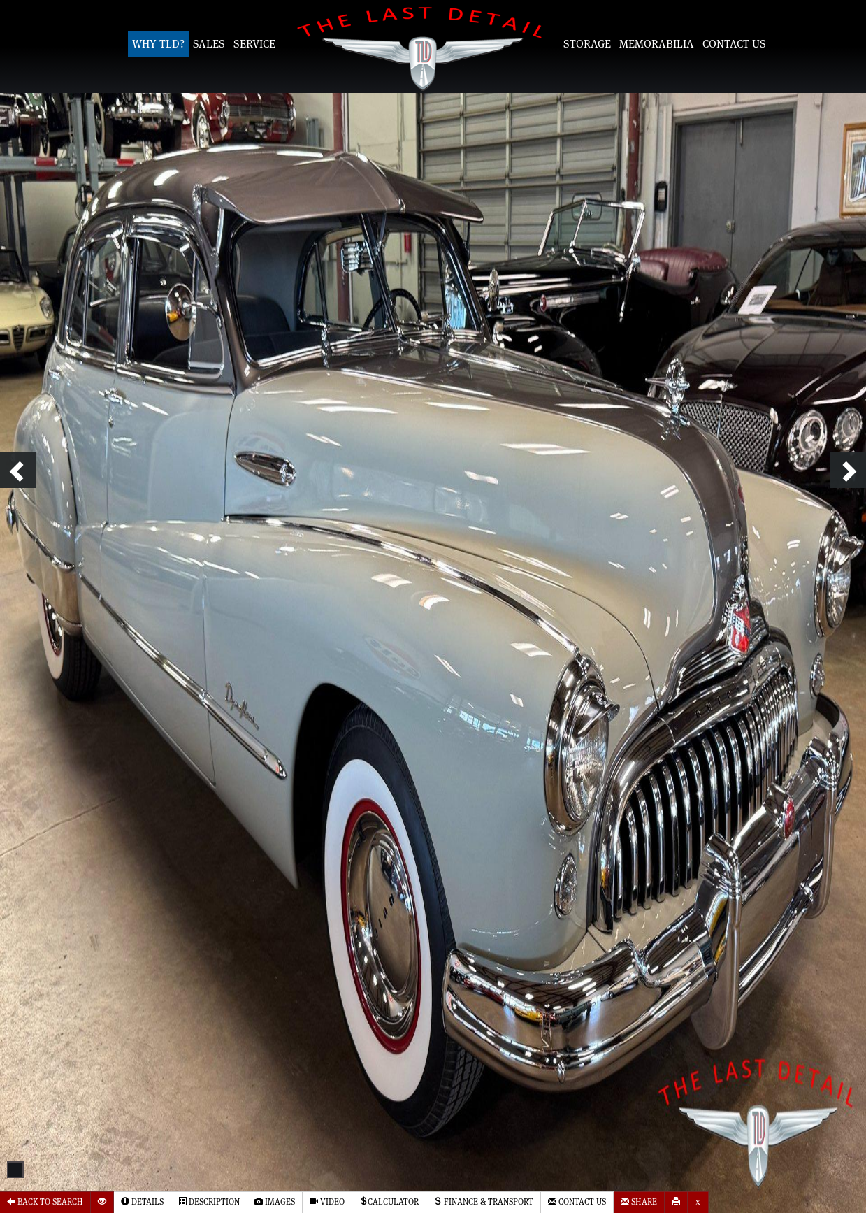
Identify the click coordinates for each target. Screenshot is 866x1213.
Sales (209, 44)
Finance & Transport (483, 1201)
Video (327, 1201)
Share (639, 1201)
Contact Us (734, 44)
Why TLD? (158, 44)
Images (274, 1201)
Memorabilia (656, 44)
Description (209, 1201)
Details (142, 1201)
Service (254, 44)
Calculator (389, 1201)
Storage (587, 44)
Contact (577, 1201)
